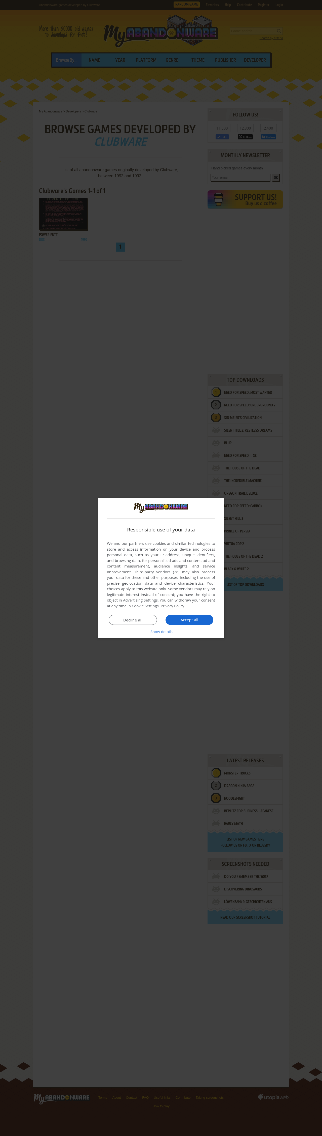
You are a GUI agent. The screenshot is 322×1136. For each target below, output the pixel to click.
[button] (161, 631)
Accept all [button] (189, 619)
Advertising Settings (140, 600)
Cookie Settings (145, 605)
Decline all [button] (132, 619)
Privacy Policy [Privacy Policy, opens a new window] (172, 605)
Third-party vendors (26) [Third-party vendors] (156, 571)
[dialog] (161, 568)
